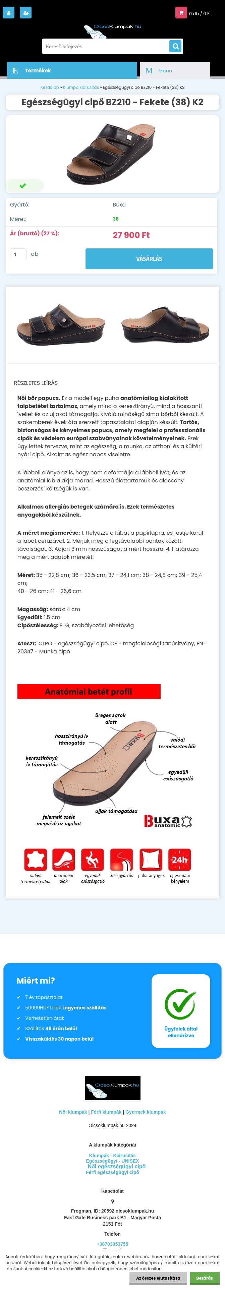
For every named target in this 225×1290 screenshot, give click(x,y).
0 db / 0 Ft (200, 13)
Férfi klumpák (106, 1112)
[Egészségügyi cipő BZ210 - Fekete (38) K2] (112, 154)
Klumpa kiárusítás (81, 87)
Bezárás (204, 1278)
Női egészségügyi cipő (117, 1166)
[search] (175, 46)
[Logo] (112, 29)
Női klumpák (73, 1112)
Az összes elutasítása (158, 1278)
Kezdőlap (50, 87)
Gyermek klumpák (145, 1112)
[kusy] (18, 254)
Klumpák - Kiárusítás (112, 1155)
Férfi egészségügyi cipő (112, 1172)
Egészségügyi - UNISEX (112, 1161)
